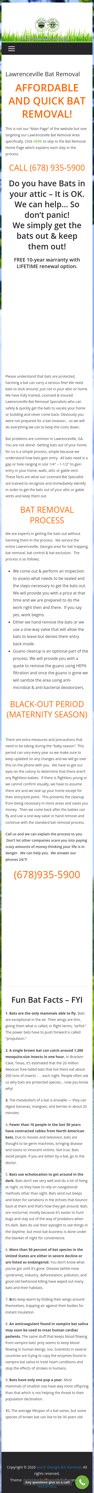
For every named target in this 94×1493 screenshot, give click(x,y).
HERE (37, 141)
